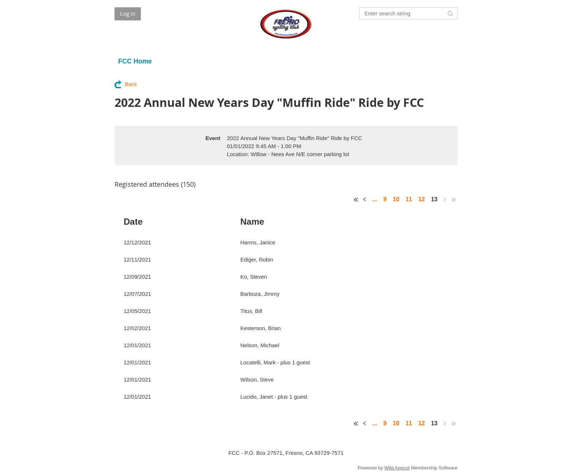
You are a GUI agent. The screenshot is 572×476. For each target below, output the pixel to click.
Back (131, 84)
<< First (356, 199)
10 (396, 199)
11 (408, 199)
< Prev (364, 199)
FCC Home (135, 61)
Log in (127, 13)
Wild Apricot (397, 468)
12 (421, 199)
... (374, 199)
